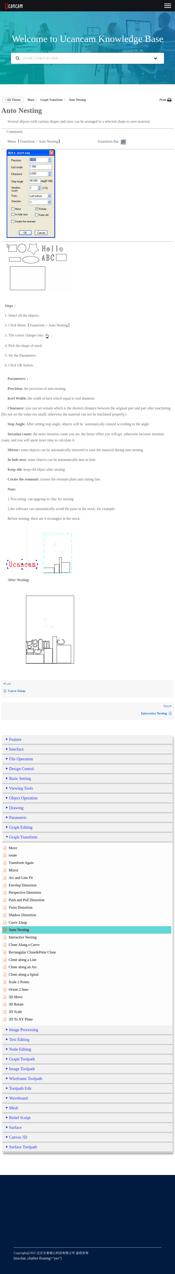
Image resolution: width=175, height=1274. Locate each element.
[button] (166, 100)
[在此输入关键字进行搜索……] (82, 58)
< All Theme (13, 100)
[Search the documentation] (18, 58)
